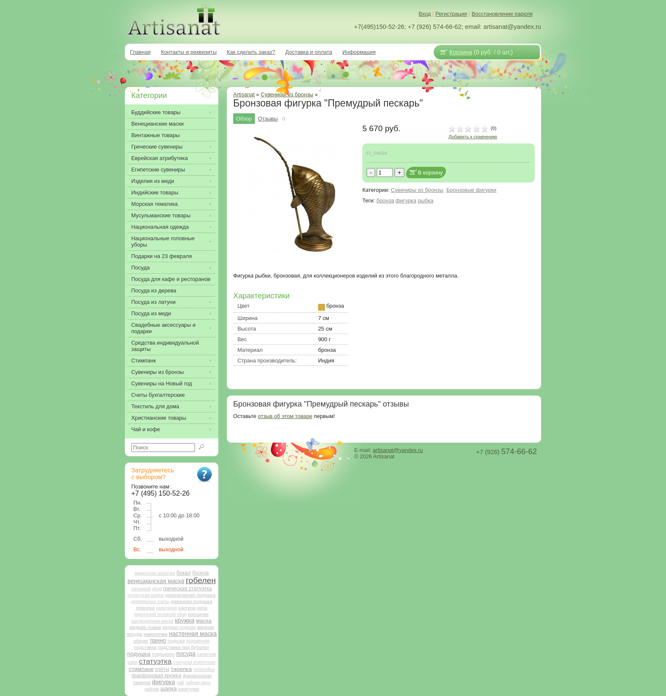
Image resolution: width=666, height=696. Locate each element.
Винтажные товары (155, 135)
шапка (169, 688)
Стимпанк (143, 360)
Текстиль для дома (155, 406)
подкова (176, 640)
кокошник (198, 614)
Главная (140, 52)
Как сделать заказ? (251, 52)
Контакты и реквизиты (189, 52)
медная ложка (145, 627)
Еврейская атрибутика (159, 158)
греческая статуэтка (187, 589)
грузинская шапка (146, 595)
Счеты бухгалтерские (158, 395)
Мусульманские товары (160, 215)
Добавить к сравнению (473, 136)
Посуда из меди (151, 313)
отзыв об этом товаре (285, 416)
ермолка (145, 607)
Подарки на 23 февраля (161, 256)
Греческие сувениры (157, 146)
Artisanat (244, 94)
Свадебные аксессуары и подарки (163, 328)
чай (180, 682)
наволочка (155, 634)
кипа (202, 607)
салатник (206, 654)
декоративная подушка (190, 595)
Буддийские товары (156, 112)
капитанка (166, 608)
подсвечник (198, 641)
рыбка (426, 200)
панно (158, 640)
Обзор (244, 118)
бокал (183, 573)
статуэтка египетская (194, 662)
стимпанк (141, 669)
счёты (162, 669)
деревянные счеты (150, 601)
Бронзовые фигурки (471, 190)
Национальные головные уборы (163, 241)
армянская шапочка (155, 573)
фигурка (405, 200)
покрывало (163, 654)
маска (204, 620)
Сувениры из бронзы (417, 190)
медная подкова (178, 627)
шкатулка (188, 688)
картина (187, 607)
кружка (185, 620)
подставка (145, 647)
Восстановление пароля (502, 14)
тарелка (181, 669)
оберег (140, 640)
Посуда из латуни (153, 302)
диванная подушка (191, 601)
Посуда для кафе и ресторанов (170, 279)
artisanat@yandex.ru (398, 450)
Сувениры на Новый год (161, 383)
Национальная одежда (160, 227)
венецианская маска (155, 581)
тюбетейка (203, 669)
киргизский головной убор (160, 614)
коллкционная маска (153, 621)
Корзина (460, 52)
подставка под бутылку (183, 647)
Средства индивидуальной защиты (165, 346)
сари (133, 662)
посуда (185, 653)
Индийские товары (154, 192)
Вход (425, 14)
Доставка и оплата (308, 52)
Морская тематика (154, 204)
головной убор (146, 588)
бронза (385, 200)
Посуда (140, 267)
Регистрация (451, 14)
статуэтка (155, 661)
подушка (138, 654)
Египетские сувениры (158, 169)
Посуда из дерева (153, 290)
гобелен (201, 580)
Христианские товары (158, 418)
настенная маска (193, 633)
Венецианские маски (157, 124)
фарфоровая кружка (156, 676)
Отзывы (268, 118)
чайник (151, 688)
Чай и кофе (145, 429)
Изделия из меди (152, 181)
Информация (358, 52)
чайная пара (197, 682)
